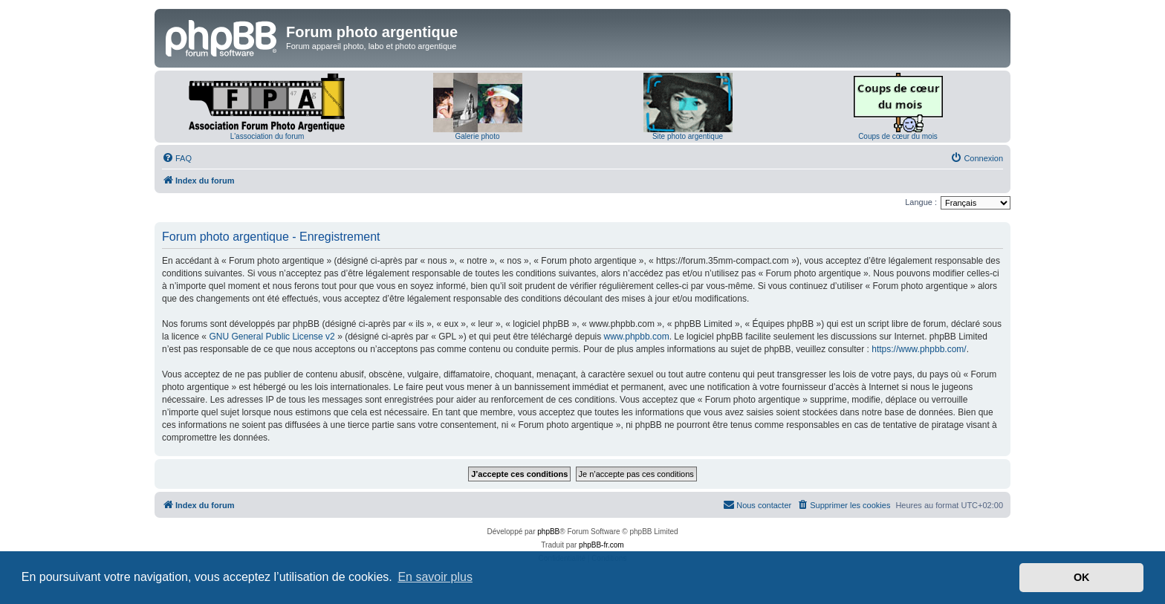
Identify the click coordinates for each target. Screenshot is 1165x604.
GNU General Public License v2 (271, 336)
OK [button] (1082, 577)
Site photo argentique (687, 136)
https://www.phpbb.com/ (919, 349)
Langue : (921, 202)
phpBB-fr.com (601, 545)
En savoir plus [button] (435, 577)
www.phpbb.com (636, 336)
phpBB (548, 531)
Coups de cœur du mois (898, 136)
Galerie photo (477, 136)
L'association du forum (267, 136)
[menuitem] (177, 158)
